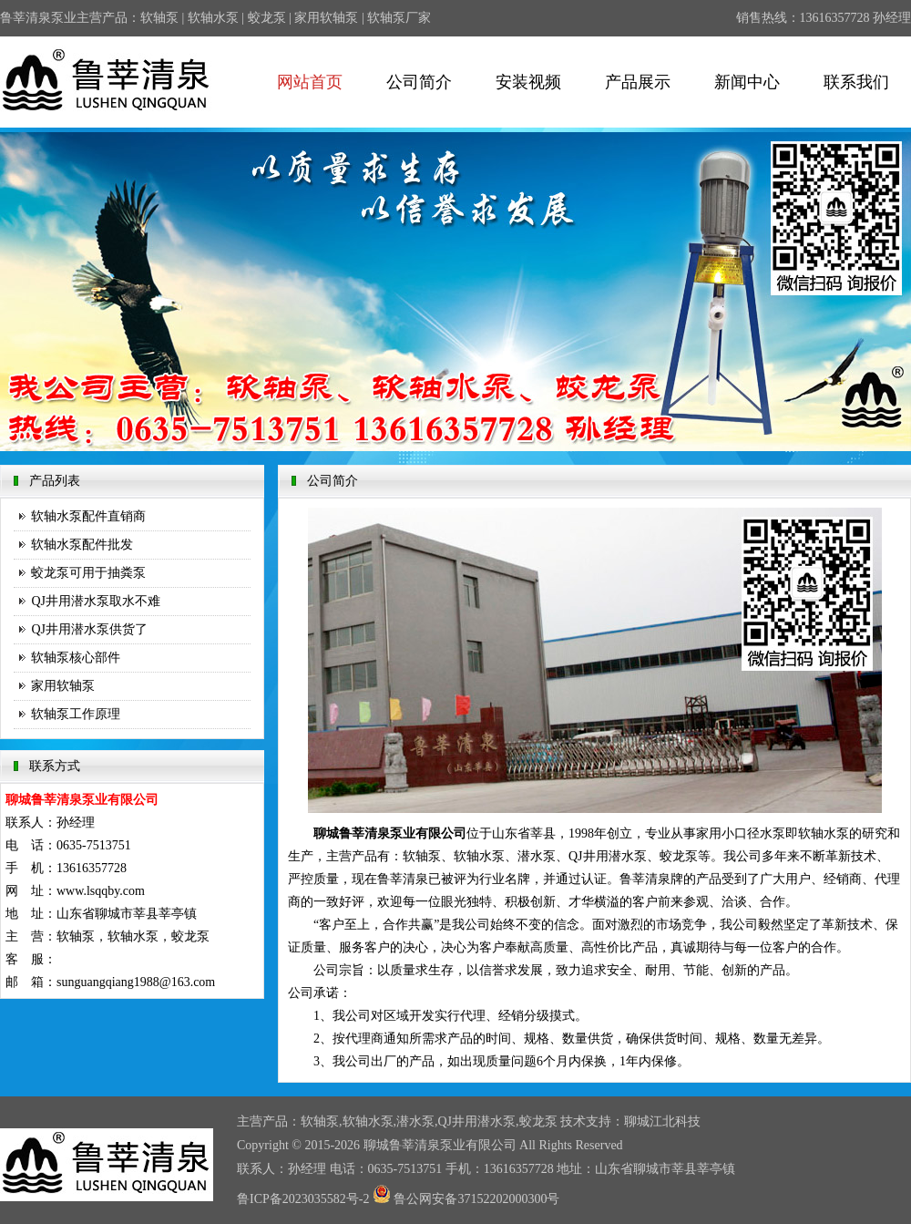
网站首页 (310, 82)
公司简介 (419, 82)
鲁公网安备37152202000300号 (466, 1199)
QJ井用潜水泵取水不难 (95, 601)
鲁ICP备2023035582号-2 (303, 1199)
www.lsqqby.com (100, 891)
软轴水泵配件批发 (82, 544)
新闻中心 (747, 82)
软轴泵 (159, 18)
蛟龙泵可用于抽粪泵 (88, 573)
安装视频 (528, 82)
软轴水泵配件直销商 (88, 516)
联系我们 (856, 82)
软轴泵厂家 (399, 18)
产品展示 (637, 82)
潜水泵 (415, 1121)
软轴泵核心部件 (75, 657)
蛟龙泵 (267, 18)
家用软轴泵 (326, 18)
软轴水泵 (213, 18)
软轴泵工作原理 (75, 714)
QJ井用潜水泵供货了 (89, 629)
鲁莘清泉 (414, 1145)
